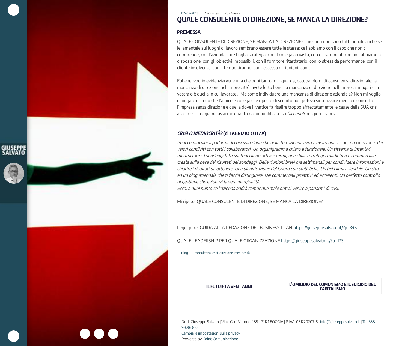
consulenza (203, 253)
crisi (215, 253)
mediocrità (242, 253)
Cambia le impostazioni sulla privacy (210, 333)
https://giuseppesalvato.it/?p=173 (312, 240)
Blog (184, 253)
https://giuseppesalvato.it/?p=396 (325, 227)
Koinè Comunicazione (220, 338)
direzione (226, 253)
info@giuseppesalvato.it (340, 321)
